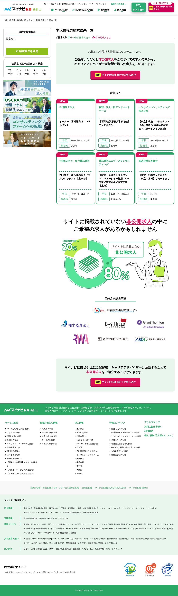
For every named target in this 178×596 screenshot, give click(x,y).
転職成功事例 (47, 429)
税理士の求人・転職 (126, 539)
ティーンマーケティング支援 (101, 524)
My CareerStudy (96, 528)
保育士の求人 (59, 543)
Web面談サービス (14, 459)
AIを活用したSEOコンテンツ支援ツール (39, 533)
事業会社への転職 (118, 440)
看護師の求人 (161, 539)
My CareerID (109, 528)
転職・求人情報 (84, 508)
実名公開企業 (82, 432)
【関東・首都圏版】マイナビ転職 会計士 (22, 464)
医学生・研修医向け (68, 508)
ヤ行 (27, 73)
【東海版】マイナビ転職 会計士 (20, 473)
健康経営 (68, 549)
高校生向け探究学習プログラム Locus (53, 518)
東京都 (79, 466)
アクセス (18, 572)
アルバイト (126, 508)
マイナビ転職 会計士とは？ (18, 429)
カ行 (18, 70)
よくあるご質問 (13, 455)
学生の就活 (28, 508)
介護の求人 (82, 543)
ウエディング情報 (166, 524)
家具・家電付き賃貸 (164, 528)
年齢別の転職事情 (49, 444)
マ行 (18, 73)
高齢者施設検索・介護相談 (66, 533)
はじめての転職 (13, 432)
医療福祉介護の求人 (90, 512)
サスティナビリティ (31, 572)
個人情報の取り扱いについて (158, 435)
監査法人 (80, 447)
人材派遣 (27, 539)
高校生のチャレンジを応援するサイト (73, 524)
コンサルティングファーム (88, 455)
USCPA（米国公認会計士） (88, 444)
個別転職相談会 (13, 451)
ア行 (10, 70)
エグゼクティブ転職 (97, 539)
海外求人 (95, 508)
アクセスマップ (152, 422)
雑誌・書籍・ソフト (150, 524)
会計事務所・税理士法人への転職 (125, 432)
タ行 (35, 70)
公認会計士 (81, 436)
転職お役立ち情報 (49, 436)
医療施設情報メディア (124, 528)
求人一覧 (53, 20)
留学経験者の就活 (41, 508)
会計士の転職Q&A (49, 432)
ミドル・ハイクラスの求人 (110, 508)
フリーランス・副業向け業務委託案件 (67, 512)
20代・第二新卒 (59, 539)
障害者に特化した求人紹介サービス (37, 512)
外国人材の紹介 (111, 543)
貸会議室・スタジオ (80, 549)
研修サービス (29, 549)
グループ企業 (53, 572)
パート (134, 508)
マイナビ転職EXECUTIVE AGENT (110, 488)
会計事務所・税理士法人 (87, 451)
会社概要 (9, 572)
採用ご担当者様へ (118, 4)
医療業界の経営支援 (96, 543)
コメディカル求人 (30, 543)
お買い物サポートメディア (144, 528)
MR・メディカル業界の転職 (66, 488)
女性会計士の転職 (118, 455)
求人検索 (80, 429)
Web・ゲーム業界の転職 (41, 539)
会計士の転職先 (48, 440)
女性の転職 (87, 488)
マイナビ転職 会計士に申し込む (115, 75)
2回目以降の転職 (14, 436)
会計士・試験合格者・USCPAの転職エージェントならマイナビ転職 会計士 (75, 4)
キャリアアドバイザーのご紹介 (20, 444)
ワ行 (44, 73)
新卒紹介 (69, 539)
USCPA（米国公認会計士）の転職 (125, 447)
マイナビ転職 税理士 (138, 488)
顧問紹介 (139, 539)
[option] (115, 326)
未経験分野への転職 (119, 451)
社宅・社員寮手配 (97, 549)
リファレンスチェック (113, 549)
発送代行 (59, 549)
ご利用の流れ (12, 440)
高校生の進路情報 (30, 518)
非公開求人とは (103, 37)
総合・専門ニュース (50, 524)
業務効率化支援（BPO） (45, 549)
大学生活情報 (119, 524)
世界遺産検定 (29, 528)
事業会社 (80, 462)
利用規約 (148, 431)
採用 (44, 572)
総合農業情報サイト (43, 528)
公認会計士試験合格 (85, 440)
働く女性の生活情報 (133, 524)
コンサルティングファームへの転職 (126, 436)
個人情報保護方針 (67, 572)
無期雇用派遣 (71, 543)
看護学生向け (54, 508)
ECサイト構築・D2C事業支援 (77, 528)
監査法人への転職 (118, 429)
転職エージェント (81, 539)
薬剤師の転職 (149, 539)
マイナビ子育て (58, 528)
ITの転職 (47, 488)
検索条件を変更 (28, 51)
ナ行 (44, 70)
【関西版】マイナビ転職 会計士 (20, 470)
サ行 (27, 70)
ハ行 (10, 73)
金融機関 (80, 459)
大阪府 (79, 470)
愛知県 (79, 473)
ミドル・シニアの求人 (147, 508)
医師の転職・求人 (46, 543)
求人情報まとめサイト (32, 524)
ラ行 (35, 73)
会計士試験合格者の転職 (121, 444)
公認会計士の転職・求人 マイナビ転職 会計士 (27, 20)
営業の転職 (35, 488)
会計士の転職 (112, 539)
